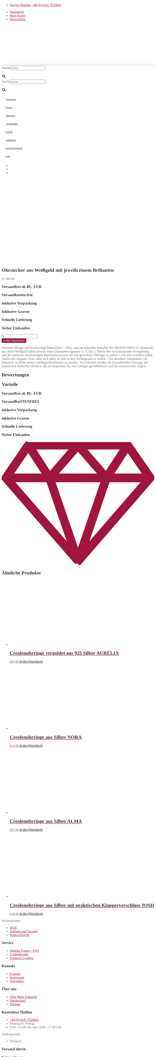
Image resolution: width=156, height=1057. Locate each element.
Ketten (9, 131)
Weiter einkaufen (22, 1044)
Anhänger (11, 139)
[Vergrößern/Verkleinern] (3, 1051)
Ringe (9, 107)
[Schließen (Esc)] (15, 1051)
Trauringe (11, 99)
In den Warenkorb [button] (31, 580)
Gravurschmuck (14, 148)
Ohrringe (10, 115)
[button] (78, 65)
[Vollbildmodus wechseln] (7, 1051)
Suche (6, 68)
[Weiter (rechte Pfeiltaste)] (7, 1054)
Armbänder (12, 123)
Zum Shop (44, 1037)
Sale (8, 156)
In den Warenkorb (14, 258)
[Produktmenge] (20, 254)
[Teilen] (11, 1051)
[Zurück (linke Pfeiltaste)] (3, 1054)
